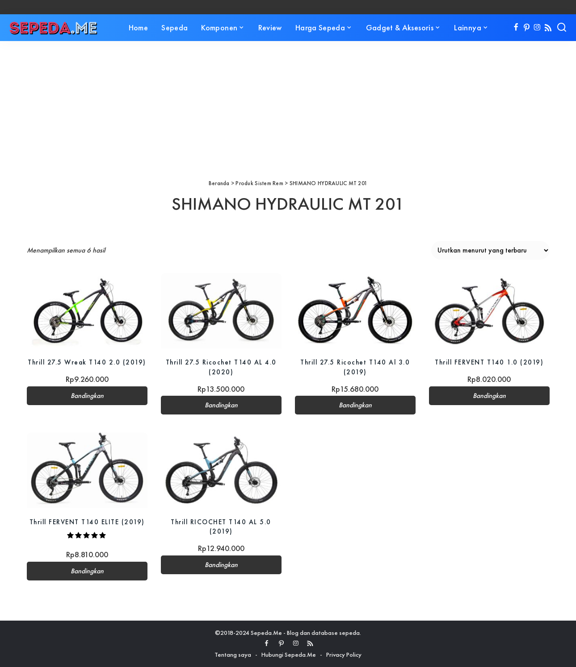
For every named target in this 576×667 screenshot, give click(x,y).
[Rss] (548, 27)
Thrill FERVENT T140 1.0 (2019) (489, 362)
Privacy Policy (344, 654)
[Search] (561, 27)
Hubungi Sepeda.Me (288, 654)
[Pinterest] (526, 27)
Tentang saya (232, 654)
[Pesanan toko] (490, 250)
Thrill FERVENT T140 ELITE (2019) (87, 522)
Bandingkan (87, 395)
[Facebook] (516, 27)
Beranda (219, 183)
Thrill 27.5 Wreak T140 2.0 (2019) (87, 362)
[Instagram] (537, 27)
